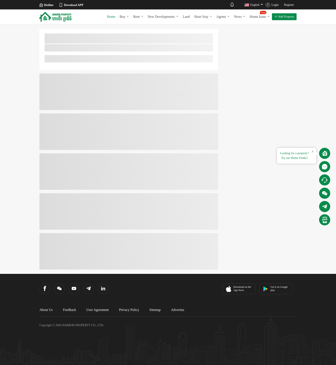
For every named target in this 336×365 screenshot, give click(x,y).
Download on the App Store (238, 289)
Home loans (260, 14)
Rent (138, 16)
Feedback (69, 310)
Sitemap (154, 310)
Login (272, 5)
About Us (46, 310)
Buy (124, 16)
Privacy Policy (129, 310)
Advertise (177, 310)
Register (289, 4)
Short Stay (203, 16)
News (239, 16)
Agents (223, 16)
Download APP (71, 5)
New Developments (163, 16)
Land (186, 16)
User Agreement (97, 310)
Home (111, 16)
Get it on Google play (275, 288)
